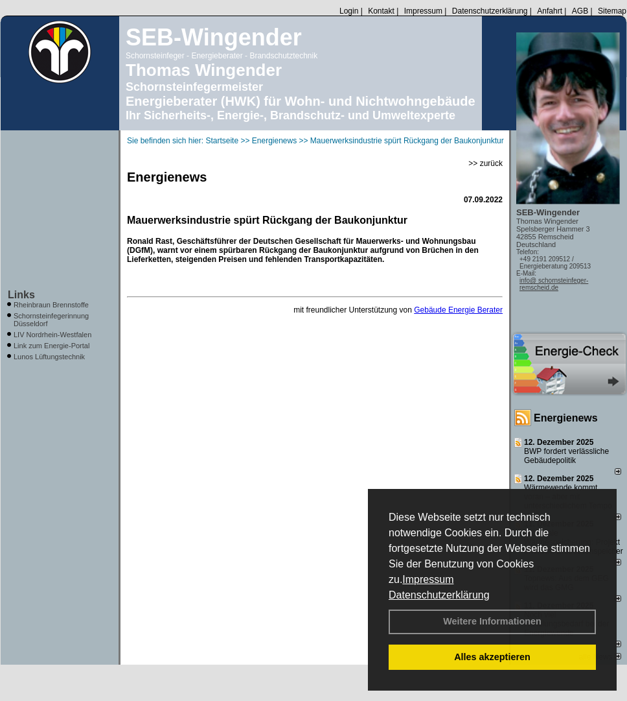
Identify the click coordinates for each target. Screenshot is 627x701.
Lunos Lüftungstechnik (49, 357)
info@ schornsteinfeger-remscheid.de (553, 284)
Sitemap (612, 11)
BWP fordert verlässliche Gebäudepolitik (566, 456)
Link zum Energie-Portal (51, 346)
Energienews (566, 417)
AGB (580, 11)
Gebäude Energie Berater (458, 310)
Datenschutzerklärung (439, 594)
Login (348, 11)
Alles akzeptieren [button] (492, 657)
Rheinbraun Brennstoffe (51, 305)
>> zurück (485, 163)
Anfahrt (549, 11)
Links (21, 294)
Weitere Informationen (492, 621)
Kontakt (381, 11)
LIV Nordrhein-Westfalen (52, 335)
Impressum (427, 579)
